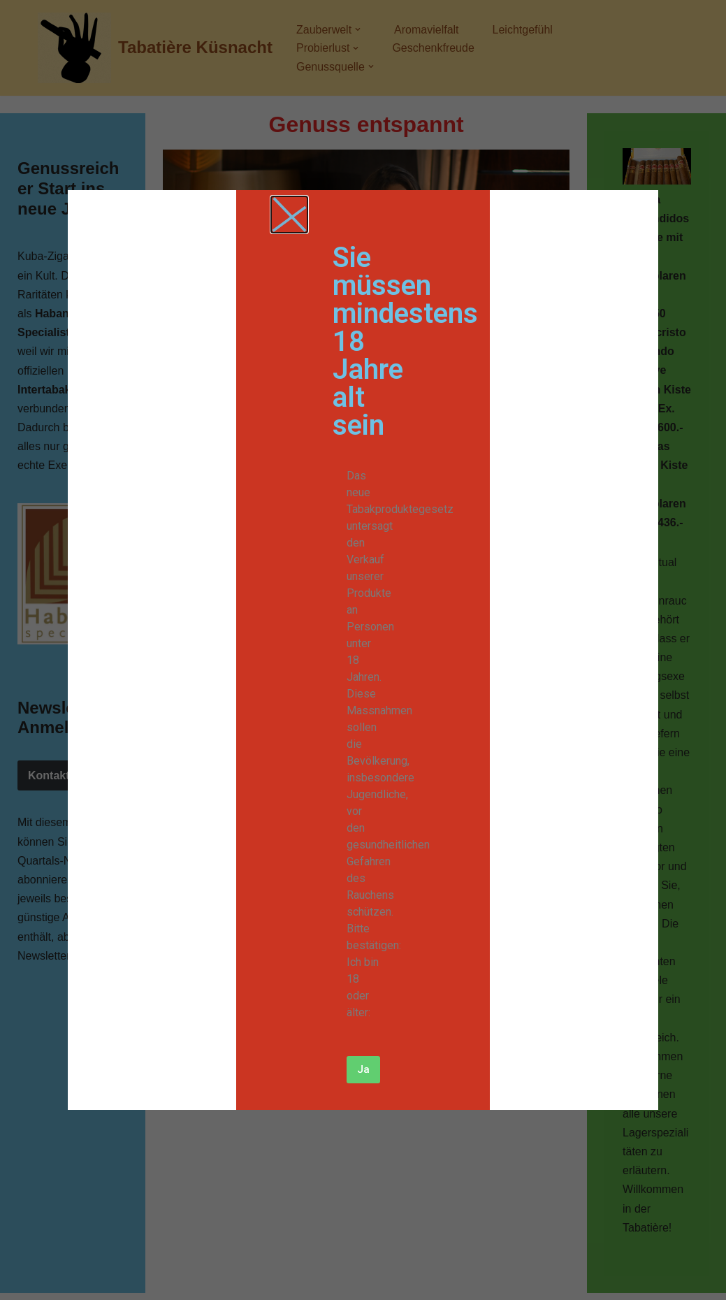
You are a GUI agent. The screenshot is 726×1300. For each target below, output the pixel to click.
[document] (363, 650)
